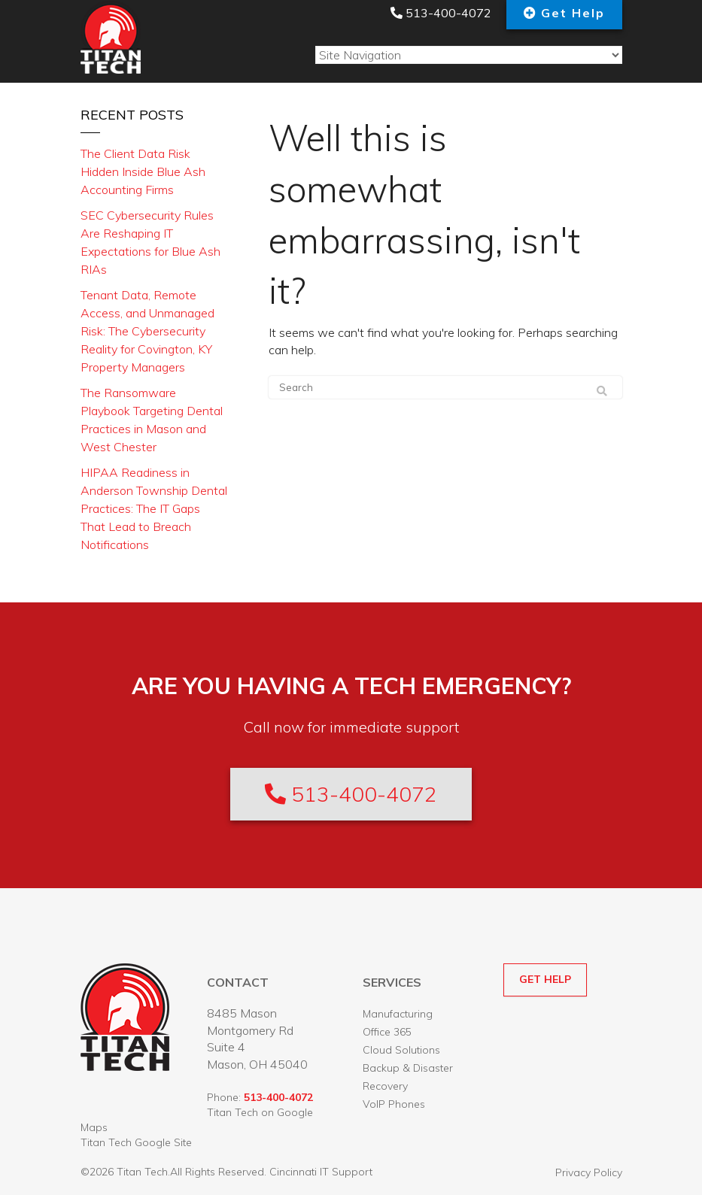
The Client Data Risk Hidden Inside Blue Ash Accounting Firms (143, 171)
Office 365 (387, 1032)
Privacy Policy (588, 1172)
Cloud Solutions (401, 1050)
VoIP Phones (394, 1104)
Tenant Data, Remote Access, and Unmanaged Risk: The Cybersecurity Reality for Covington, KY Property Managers (147, 331)
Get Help (573, 12)
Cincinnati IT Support (320, 1171)
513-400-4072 (441, 12)
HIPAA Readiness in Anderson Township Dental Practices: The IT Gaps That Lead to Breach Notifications (154, 508)
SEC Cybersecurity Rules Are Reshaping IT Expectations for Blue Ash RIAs (150, 242)
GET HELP (545, 979)
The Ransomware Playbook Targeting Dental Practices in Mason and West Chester (152, 419)
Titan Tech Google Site (136, 1142)
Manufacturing (398, 1014)
